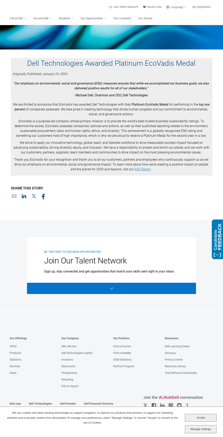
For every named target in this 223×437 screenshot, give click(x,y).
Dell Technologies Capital (76, 353)
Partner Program (123, 366)
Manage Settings (201, 429)
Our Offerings (18, 338)
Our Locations (122, 18)
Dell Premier (68, 404)
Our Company (70, 338)
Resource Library (175, 366)
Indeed (188, 406)
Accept (201, 417)
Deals (13, 373)
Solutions (15, 360)
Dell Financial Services (98, 404)
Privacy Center (174, 360)
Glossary (170, 353)
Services (15, 366)
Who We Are (68, 346)
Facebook (43, 196)
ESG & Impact (70, 386)
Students (64, 18)
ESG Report (142, 170)
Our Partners (121, 338)
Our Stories (145, 18)
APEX (13, 346)
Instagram (171, 406)
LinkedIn (24, 196)
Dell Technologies (40, 404)
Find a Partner (122, 346)
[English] (177, 7)
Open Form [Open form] (111, 288)
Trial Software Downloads (181, 373)
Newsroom (68, 366)
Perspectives (69, 373)
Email (14, 196)
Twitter (145, 406)
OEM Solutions (122, 360)
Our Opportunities (92, 18)
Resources (171, 338)
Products (15, 353)
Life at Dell (16, 18)
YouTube (179, 406)
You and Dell (40, 18)
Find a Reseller (122, 353)
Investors (67, 360)
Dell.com (15, 404)
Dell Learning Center (177, 346)
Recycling (67, 379)
